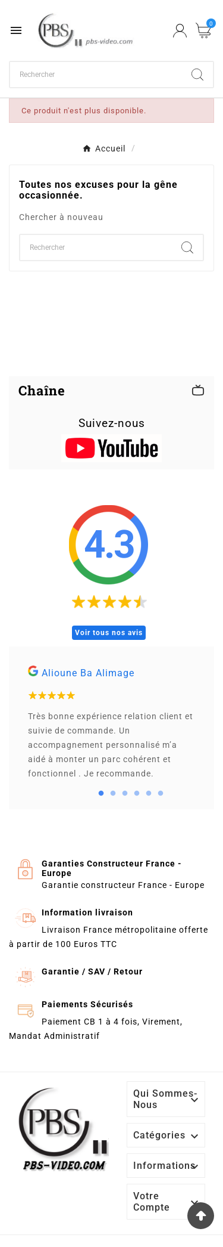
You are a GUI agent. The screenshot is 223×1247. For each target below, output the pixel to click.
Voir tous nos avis (109, 633)
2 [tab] (113, 794)
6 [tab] (161, 794)
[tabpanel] (111, 728)
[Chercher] (96, 74)
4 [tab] (137, 794)
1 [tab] (101, 794)
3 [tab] (125, 794)
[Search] (197, 74)
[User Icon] (180, 31)
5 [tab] (149, 794)
